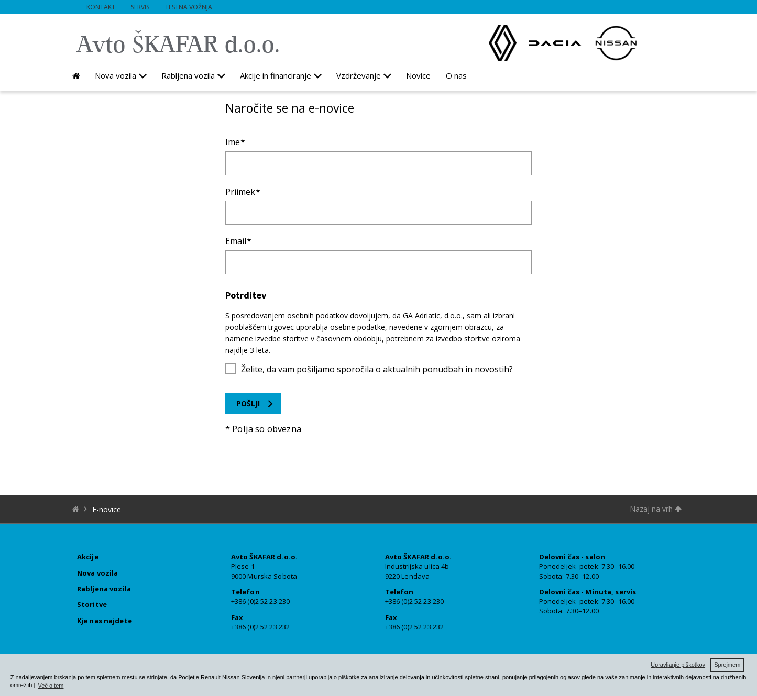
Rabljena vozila (188, 75)
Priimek (240, 191)
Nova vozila (115, 75)
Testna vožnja (188, 7)
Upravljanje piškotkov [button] (678, 664)
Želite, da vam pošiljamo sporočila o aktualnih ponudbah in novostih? (377, 369)
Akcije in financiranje (275, 75)
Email (235, 241)
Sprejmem (727, 664)
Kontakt (100, 7)
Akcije (87, 556)
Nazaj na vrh (656, 509)
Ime (232, 142)
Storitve (92, 604)
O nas (456, 75)
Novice (418, 75)
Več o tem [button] (51, 685)
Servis (140, 7)
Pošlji (248, 403)
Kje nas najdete (104, 620)
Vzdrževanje (358, 75)
